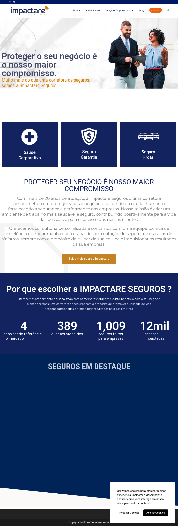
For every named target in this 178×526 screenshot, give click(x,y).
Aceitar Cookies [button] (155, 512)
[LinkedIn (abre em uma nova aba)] (14, 2)
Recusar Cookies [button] (129, 512)
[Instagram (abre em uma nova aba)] (10, 2)
